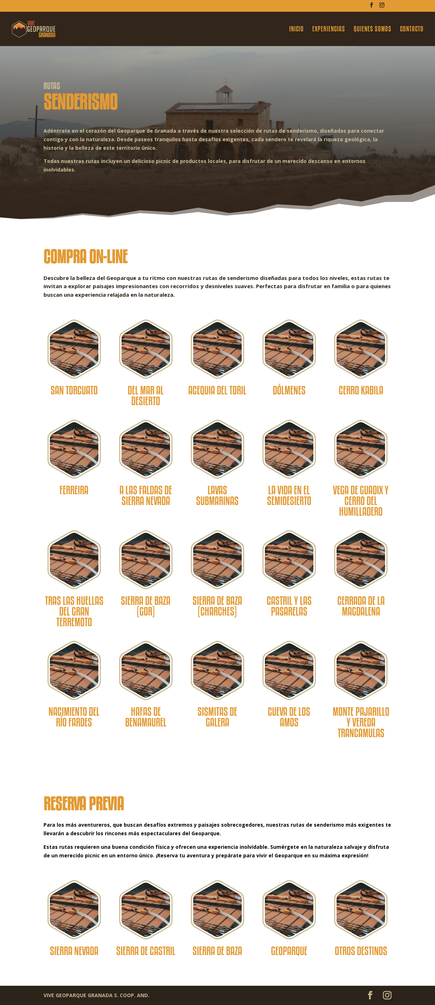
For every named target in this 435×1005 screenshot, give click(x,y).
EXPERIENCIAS (328, 29)
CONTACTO (412, 29)
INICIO (296, 29)
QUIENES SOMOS (373, 29)
